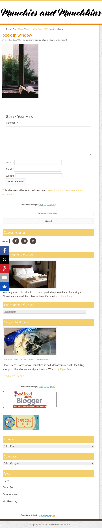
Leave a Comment (58, 39)
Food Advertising (28, 205)
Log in (6, 480)
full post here (64, 369)
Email (9, 169)
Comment (12, 122)
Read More (66, 296)
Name (10, 162)
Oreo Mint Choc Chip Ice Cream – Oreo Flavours (26, 359)
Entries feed (8, 487)
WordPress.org (10, 501)
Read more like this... (15, 376)
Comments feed (10, 494)
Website (10, 175)
